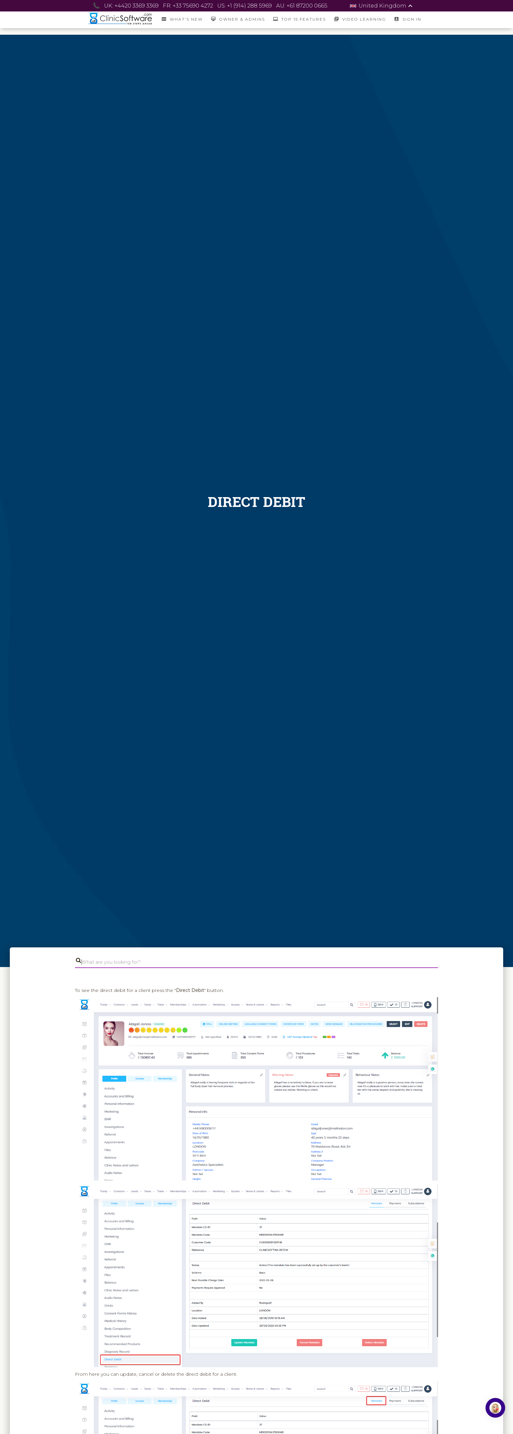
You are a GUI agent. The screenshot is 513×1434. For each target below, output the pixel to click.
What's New (182, 19)
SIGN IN (407, 19)
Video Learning (360, 19)
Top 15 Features (299, 19)
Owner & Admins (238, 19)
